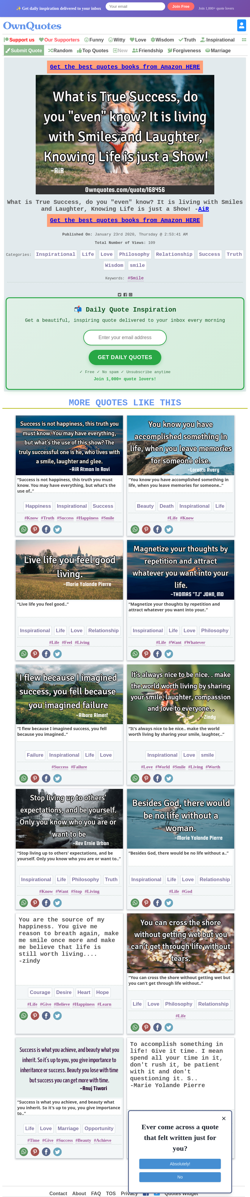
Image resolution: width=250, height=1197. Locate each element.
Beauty (145, 527)
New (123, 50)
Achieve (103, 1161)
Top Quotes (95, 50)
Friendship (151, 50)
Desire (64, 1013)
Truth (190, 39)
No (180, 1174)
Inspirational (220, 39)
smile (137, 278)
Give (46, 1025)
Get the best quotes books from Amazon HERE (125, 68)
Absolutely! (180, 1161)
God (188, 912)
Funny (97, 39)
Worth (214, 787)
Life (88, 266)
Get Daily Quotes (125, 375)
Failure (35, 776)
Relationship (174, 266)
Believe (63, 1025)
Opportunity (99, 1149)
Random (63, 50)
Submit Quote (26, 50)
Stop (77, 912)
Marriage (221, 50)
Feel (68, 663)
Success (209, 266)
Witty (119, 39)
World (164, 787)
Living (83, 663)
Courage (40, 1013)
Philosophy (134, 266)
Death (167, 527)
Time (35, 1161)
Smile (137, 292)
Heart (83, 1013)
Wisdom (165, 39)
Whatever (195, 663)
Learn (105, 1025)
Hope (102, 1013)
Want (176, 663)
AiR (203, 215)
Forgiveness (187, 50)
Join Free (181, 6)
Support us (21, 39)
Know (32, 538)
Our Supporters (61, 39)
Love (140, 39)
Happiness (38, 527)
